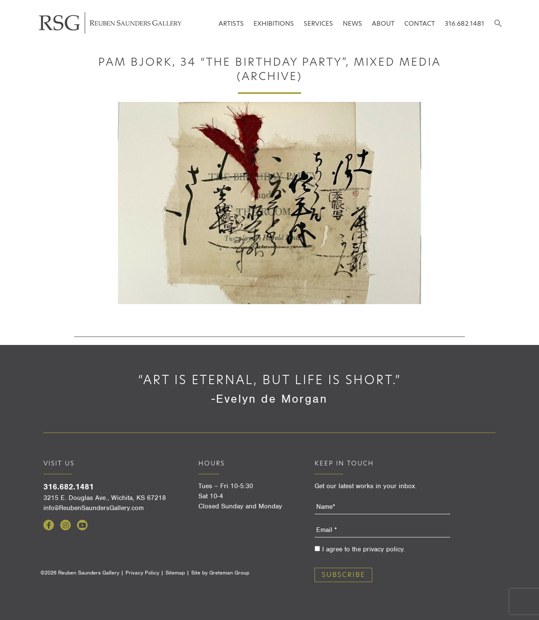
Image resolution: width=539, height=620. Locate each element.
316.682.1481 (464, 23)
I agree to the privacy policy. (363, 549)
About (383, 23)
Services (318, 23)
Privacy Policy (142, 572)
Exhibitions (273, 23)
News (352, 23)
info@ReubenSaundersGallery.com (93, 508)
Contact (419, 23)
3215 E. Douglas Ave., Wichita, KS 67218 (104, 498)
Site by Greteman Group (220, 572)
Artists (231, 23)
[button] (498, 23)
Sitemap (175, 572)
